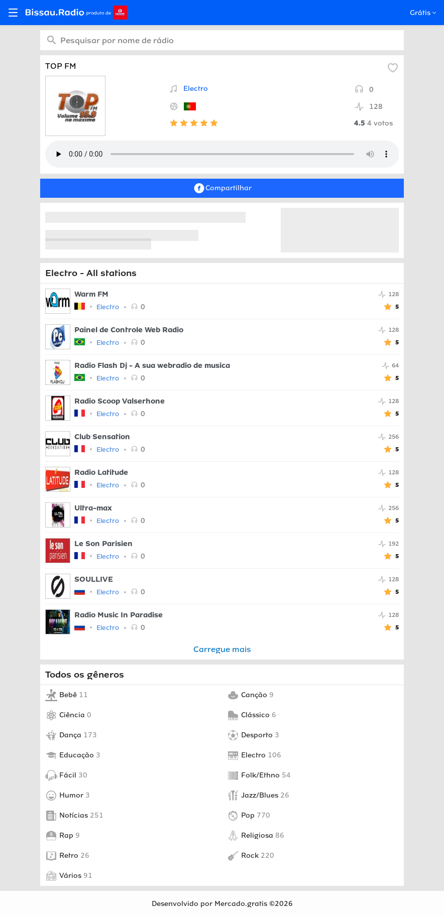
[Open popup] (433, 13)
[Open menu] (13, 13)
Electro (195, 88)
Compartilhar (222, 188)
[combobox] (222, 40)
